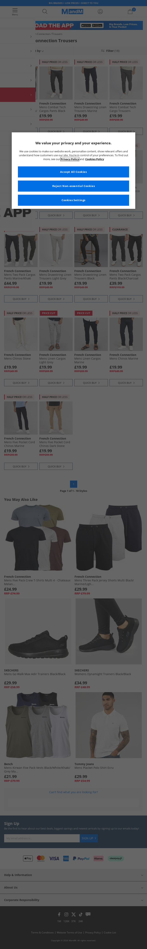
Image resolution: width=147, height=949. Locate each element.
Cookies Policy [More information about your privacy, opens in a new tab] (94, 159)
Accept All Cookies (73, 171)
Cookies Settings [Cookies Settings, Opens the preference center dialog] (73, 200)
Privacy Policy (70, 159)
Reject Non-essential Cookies (73, 186)
